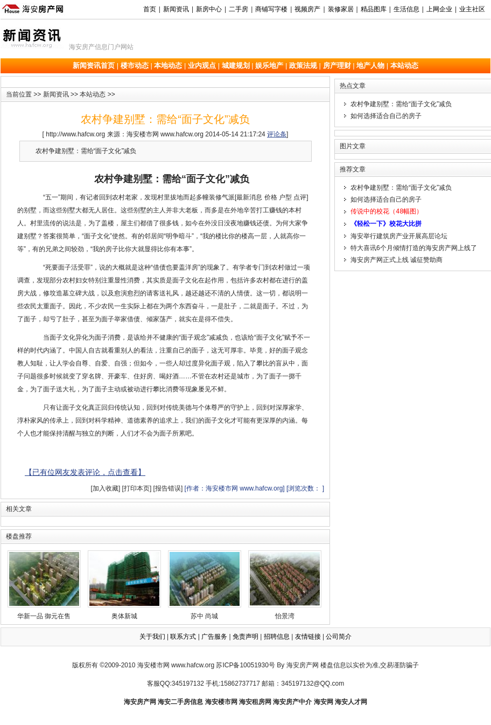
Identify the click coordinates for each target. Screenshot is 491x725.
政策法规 (303, 65)
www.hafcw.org (192, 665)
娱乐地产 (269, 65)
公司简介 (339, 636)
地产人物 (370, 65)
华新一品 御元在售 (44, 585)
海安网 (323, 702)
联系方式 (183, 636)
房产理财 (337, 65)
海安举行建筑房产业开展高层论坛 (398, 235)
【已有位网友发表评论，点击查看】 (85, 472)
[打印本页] (137, 488)
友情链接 (308, 636)
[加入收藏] (106, 488)
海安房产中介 (292, 702)
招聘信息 (277, 636)
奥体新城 (124, 585)
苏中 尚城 (204, 585)
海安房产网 (140, 702)
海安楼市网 (153, 665)
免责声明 (245, 636)
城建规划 (236, 65)
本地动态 (168, 65)
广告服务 (214, 636)
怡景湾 (284, 585)
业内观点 (202, 65)
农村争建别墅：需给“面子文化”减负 (401, 104)
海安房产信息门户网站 (101, 47)
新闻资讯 (56, 94)
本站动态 (404, 65)
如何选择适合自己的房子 (386, 116)
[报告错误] (168, 488)
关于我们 (152, 636)
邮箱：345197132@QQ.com (303, 683)
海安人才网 (351, 702)
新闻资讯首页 (94, 65)
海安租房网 (255, 702)
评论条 (276, 134)
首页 (149, 9)
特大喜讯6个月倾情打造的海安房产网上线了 (413, 247)
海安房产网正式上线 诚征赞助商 (396, 259)
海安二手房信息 (180, 702)
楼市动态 (135, 65)
